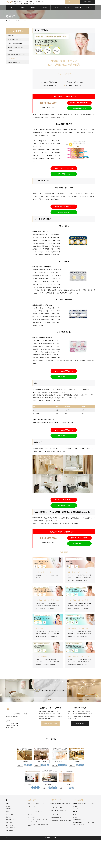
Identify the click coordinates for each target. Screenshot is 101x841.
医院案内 (67, 8)
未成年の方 (45, 8)
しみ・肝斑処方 (11, 59)
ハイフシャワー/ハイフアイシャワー (59, 808)
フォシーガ (75, 809)
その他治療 (16, 31)
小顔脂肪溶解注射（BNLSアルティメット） (60, 821)
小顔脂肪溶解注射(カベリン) (57, 818)
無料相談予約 (78, 8)
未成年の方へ (9, 818)
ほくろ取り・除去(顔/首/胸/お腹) (15, 48)
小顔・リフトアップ (57, 801)
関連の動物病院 (9, 831)
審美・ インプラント (45, 789)
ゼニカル (75, 818)
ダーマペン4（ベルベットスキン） (36, 804)
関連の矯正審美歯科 (11, 828)
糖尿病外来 (34, 8)
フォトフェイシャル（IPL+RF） (36, 812)
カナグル (75, 812)
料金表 (56, 8)
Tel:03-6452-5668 (48, 104)
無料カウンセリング (11, 820)
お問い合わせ (89, 8)
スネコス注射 (31, 818)
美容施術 (23, 8)
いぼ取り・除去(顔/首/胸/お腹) (15, 44)
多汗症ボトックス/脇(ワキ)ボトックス (17, 55)
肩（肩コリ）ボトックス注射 (15, 40)
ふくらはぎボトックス (13, 36)
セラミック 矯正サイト (62, 789)
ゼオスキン (10, 51)
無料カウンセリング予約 (50, 724)
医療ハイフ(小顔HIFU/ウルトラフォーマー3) (60, 805)
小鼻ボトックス (54, 815)
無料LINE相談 (80, 724)
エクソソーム (31, 809)
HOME (11, 8)
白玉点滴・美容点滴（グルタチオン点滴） (18, 63)
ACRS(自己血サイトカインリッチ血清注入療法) (38, 825)
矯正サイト (20, 766)
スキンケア (32, 801)
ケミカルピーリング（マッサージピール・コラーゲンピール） (38, 821)
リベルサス (75, 807)
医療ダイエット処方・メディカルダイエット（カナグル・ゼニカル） (83, 824)
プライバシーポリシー (11, 826)
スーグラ (75, 815)
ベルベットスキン (32, 807)
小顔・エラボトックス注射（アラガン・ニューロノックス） (60, 812)
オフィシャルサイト (25, 762)
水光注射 (30, 815)
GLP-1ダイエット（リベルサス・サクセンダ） (84, 804)
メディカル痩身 (78, 801)
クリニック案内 (9, 815)
